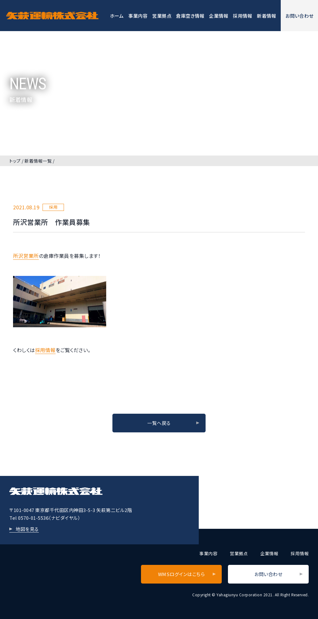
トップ (15, 161)
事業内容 (138, 15)
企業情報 (218, 15)
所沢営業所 (26, 255)
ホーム (117, 15)
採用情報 (242, 15)
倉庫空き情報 (190, 15)
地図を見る (27, 529)
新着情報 (266, 15)
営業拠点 (161, 15)
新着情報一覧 (38, 161)
